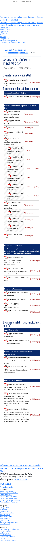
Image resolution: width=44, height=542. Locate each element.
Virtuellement (5, 524)
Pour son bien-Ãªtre (7, 513)
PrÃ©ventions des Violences (12, 465)
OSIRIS (2, 538)
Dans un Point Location (8, 496)
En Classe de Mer (6, 516)
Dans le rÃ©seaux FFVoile (9, 493)
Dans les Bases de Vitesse (9, 522)
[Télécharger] (35, 82)
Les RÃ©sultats (5, 535)
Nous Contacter (8, 487)
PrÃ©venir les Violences (19, 25)
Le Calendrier (5, 533)
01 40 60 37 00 (21, 479)
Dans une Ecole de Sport (8, 498)
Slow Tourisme (5, 518)
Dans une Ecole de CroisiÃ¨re (10, 500)
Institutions (20, 50)
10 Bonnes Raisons (6, 491)
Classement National (7, 536)
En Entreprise (5, 520)
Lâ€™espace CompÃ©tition (9, 529)
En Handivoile (5, 511)
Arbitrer (3, 37)
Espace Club (13, 20)
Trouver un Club (5, 29)
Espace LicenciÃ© (32, 465)
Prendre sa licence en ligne (12, 17)
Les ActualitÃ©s (5, 531)
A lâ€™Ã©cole (5, 515)
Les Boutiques (30, 17)
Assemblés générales (18, 52)
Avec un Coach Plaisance (8, 502)
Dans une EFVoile (6, 495)
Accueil (8, 50)
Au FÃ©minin (4, 509)
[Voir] (29, 150)
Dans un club (4, 507)
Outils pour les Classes (8, 540)
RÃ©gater (3, 33)
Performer (3, 35)
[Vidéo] (36, 122)
